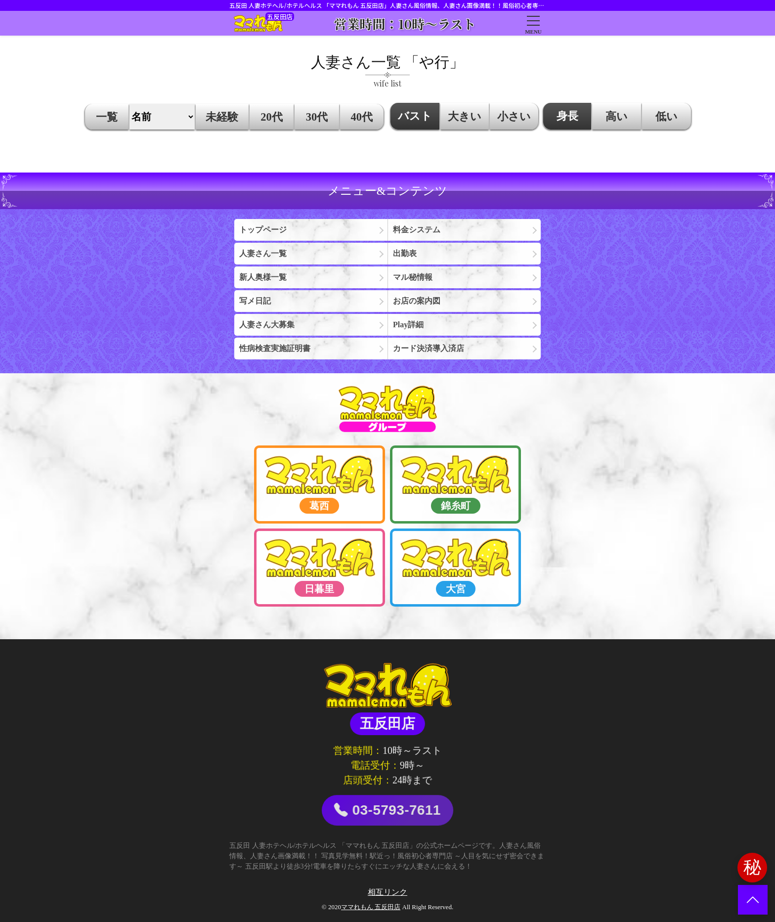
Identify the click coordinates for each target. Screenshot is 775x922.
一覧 (107, 117)
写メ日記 (255, 301)
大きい (464, 116)
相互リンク (387, 892)
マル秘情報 (412, 277)
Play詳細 (408, 324)
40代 (362, 117)
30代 (317, 117)
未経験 (222, 117)
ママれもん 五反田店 (370, 907)
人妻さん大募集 (267, 324)
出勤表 (405, 253)
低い (666, 116)
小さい (514, 116)
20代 (271, 117)
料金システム (416, 229)
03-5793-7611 (387, 810)
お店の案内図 (416, 301)
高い (616, 116)
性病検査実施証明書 (274, 348)
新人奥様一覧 (263, 277)
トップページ (263, 229)
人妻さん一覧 (263, 253)
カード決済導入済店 (428, 348)
